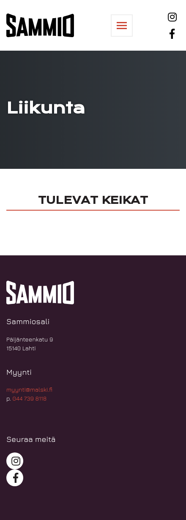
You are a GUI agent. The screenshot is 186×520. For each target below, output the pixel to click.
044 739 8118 (30, 398)
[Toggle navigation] (122, 25)
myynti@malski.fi (29, 389)
